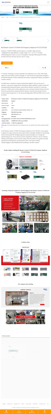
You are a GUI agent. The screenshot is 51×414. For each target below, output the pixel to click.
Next (44, 67)
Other (7, 17)
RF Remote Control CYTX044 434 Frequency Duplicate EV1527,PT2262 (25, 17)
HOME (2, 17)
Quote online (7, 63)
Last (7, 67)
